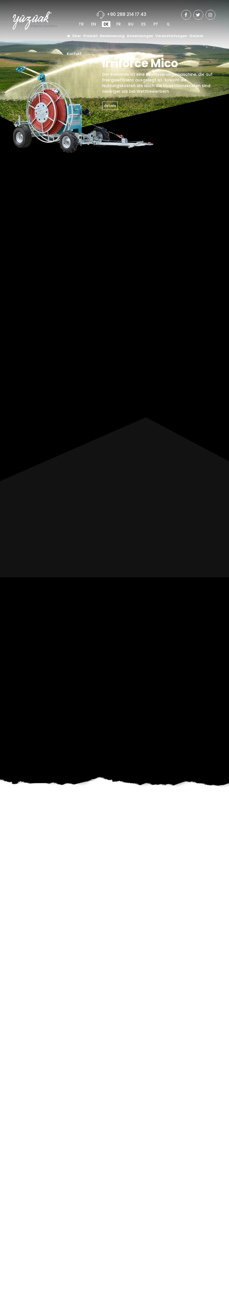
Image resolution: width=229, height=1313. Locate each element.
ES (143, 24)
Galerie (196, 35)
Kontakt (74, 53)
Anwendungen (140, 35)
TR (81, 24)
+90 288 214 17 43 (126, 14)
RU (131, 24)
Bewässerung (112, 35)
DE (106, 24)
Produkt (90, 35)
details (110, 105)
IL (168, 24)
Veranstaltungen (171, 35)
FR (118, 24)
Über (76, 35)
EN (93, 24)
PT (155, 24)
